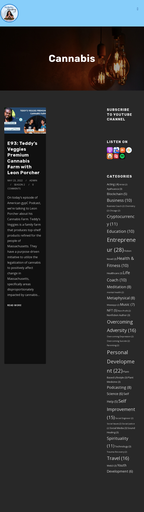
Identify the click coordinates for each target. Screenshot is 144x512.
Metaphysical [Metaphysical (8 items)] (121, 297)
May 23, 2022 (15, 180)
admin (33, 180)
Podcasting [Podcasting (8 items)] (119, 387)
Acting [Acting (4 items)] (113, 184)
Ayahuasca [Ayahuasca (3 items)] (114, 189)
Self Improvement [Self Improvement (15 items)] (121, 409)
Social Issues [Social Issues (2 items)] (114, 423)
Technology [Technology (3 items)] (123, 446)
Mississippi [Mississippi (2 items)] (113, 305)
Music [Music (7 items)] (127, 304)
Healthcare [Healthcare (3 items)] (114, 273)
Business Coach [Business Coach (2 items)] (115, 206)
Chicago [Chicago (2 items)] (115, 210)
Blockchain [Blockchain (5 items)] (117, 194)
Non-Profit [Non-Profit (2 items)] (124, 310)
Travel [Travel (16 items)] (118, 458)
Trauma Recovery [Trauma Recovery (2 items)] (117, 452)
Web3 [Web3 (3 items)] (112, 465)
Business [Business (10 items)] (119, 200)
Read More (14, 305)
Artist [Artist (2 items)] (123, 184)
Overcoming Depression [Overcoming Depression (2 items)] (120, 336)
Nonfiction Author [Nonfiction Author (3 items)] (118, 315)
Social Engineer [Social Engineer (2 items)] (124, 418)
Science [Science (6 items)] (115, 393)
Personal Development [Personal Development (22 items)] (121, 361)
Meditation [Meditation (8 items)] (119, 286)
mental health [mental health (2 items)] (115, 292)
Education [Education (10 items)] (120, 231)
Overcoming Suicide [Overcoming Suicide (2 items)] (118, 341)
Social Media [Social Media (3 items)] (118, 428)
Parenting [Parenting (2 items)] (113, 345)
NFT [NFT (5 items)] (112, 310)
